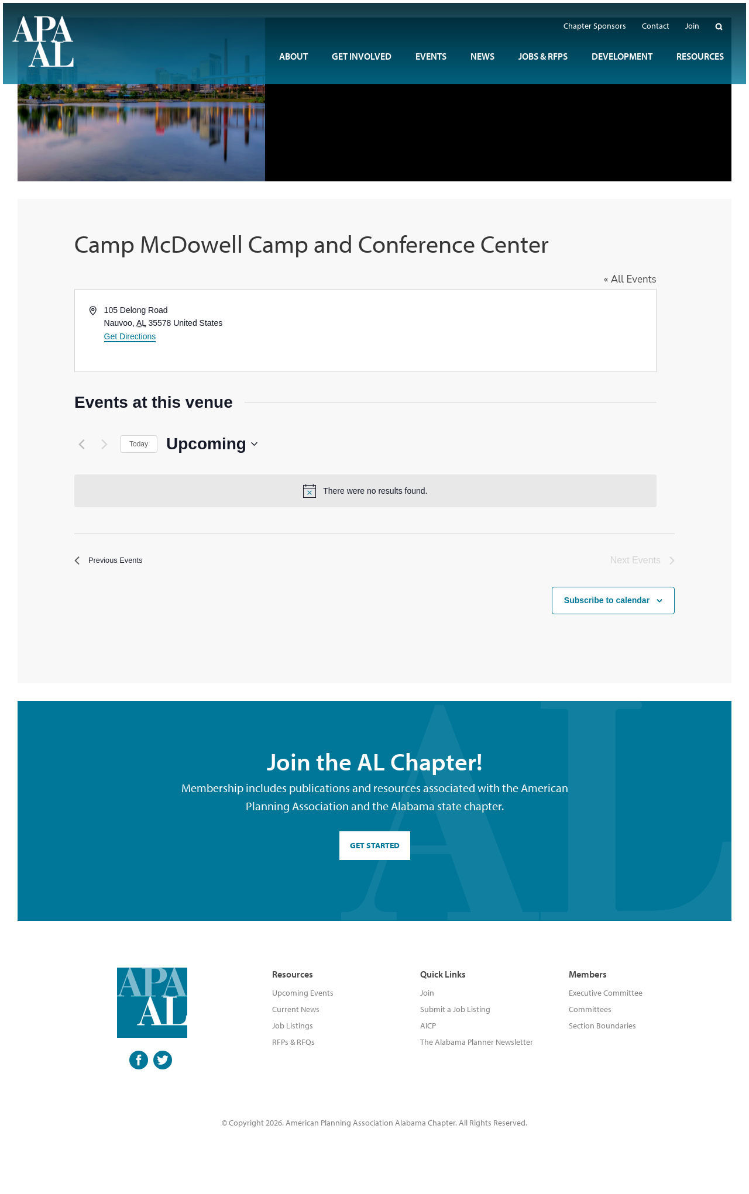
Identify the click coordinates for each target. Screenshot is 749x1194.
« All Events (648, 279)
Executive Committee (606, 992)
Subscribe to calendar (607, 592)
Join (427, 992)
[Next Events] (104, 444)
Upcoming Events (303, 992)
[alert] (374, 490)
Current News (295, 1009)
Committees (590, 1009)
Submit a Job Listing (455, 1009)
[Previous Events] (81, 444)
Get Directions (130, 336)
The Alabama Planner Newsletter (476, 1042)
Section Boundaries (602, 1025)
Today (138, 444)
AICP (428, 1025)
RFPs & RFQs (293, 1042)
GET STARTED (375, 845)
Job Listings (292, 1025)
